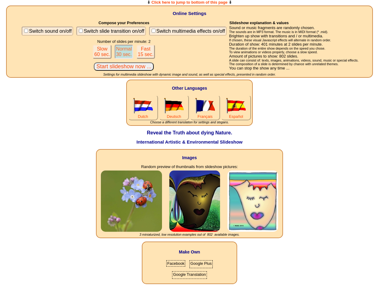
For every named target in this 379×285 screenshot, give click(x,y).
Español (236, 114)
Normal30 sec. (124, 51)
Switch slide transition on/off (114, 31)
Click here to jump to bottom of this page (190, 2)
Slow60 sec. (102, 51)
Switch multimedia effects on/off (190, 31)
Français (205, 114)
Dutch (143, 114)
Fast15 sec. (146, 51)
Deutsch (174, 114)
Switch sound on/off (50, 31)
